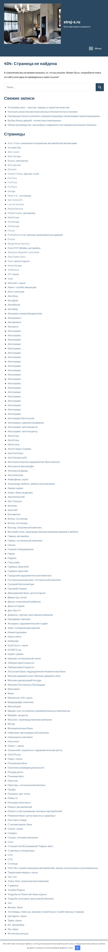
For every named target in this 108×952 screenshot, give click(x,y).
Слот (10, 841)
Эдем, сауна (15, 920)
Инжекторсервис (17, 632)
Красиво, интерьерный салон (24, 658)
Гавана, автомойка (18, 536)
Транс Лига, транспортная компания (28, 880)
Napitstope (13, 217)
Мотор (11, 723)
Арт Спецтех (15, 501)
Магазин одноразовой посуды (24, 680)
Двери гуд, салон (17, 597)
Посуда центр (15, 771)
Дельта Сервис (16, 605)
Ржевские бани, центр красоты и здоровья (31, 815)
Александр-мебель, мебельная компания (31, 483)
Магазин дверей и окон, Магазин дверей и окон (34, 675)
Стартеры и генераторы (21, 850)
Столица (13, 863)
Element (12, 169)
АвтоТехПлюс (15, 453)
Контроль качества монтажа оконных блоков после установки (42, 111)
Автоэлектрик (15, 475)
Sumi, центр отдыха (18, 261)
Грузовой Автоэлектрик (21, 584)
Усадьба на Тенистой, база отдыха (27, 894)
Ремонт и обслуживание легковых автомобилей (35, 811)
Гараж (11, 553)
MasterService (15, 208)
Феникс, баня (15, 907)
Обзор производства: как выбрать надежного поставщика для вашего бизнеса (52, 124)
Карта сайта (14, 636)
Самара (12, 832)
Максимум (14, 688)
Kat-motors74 (15, 199)
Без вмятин (14, 514)
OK (77, 948)
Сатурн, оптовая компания (23, 837)
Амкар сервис (15, 488)
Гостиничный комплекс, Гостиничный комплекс (34, 579)
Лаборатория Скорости (21, 662)
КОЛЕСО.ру (14, 649)
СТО (10, 854)
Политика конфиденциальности (26, 767)
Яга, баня (13, 929)
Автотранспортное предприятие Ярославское (34, 461)
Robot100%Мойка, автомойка (24, 247)
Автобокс (13, 295)
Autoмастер (14, 147)
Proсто (11, 239)
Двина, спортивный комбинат (24, 601)
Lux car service (16, 204)
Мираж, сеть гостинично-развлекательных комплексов (39, 710)
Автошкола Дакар (18, 470)
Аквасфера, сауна (18, 479)
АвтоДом (13, 300)
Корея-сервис (16, 653)
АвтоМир (13, 308)
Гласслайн (14, 562)
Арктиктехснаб (16, 496)
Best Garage (14, 156)
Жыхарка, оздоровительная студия (28, 623)
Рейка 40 (13, 798)
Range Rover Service (18, 243)
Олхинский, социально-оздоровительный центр (35, 750)
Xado (10, 278)
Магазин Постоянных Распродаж (26, 684)
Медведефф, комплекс (21, 702)
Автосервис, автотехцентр (23, 426)
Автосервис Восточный (21, 418)
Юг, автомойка (16, 924)
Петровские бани (17, 763)
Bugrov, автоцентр (18, 160)
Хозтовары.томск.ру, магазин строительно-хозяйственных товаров (46, 911)
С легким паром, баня (20, 824)
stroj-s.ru (72, 21)
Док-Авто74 (14, 610)
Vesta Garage (15, 265)
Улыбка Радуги (16, 889)
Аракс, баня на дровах (20, 492)
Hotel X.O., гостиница (19, 195)
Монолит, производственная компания (30, 719)
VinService (13, 269)
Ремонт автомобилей (20, 806)
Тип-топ (12, 876)
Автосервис (14, 330)
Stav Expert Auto (16, 256)
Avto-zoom (13, 151)
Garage (11, 191)
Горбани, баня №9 (18, 570)
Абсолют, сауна (16, 282)
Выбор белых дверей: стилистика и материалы (34, 120)
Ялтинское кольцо (18, 933)
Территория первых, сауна (23, 872)
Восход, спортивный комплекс (25, 527)
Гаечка (11, 544)
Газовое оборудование (21, 549)
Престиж (13, 780)
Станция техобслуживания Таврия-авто (30, 846)
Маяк (11, 693)
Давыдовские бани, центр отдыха (26, 592)
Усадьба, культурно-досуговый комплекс (31, 898)
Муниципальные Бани (20, 728)
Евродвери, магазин (19, 618)
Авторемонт (14, 317)
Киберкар (13, 640)
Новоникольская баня (20, 737)
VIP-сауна (13, 274)
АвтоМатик (14, 304)
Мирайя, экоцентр (18, 715)
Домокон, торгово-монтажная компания (30, 614)
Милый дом (14, 706)
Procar (11, 230)
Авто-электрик (16, 291)
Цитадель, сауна (17, 915)
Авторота (13, 326)
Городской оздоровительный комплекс (30, 575)
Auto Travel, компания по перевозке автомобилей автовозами (42, 143)
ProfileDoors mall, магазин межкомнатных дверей (35, 234)
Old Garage (13, 221)
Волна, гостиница (17, 518)
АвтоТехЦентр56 (17, 457)
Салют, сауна (15, 828)
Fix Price (12, 178)
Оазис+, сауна (16, 745)
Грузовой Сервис (17, 588)
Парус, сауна (15, 758)
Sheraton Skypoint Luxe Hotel (23, 252)
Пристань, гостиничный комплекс (26, 784)
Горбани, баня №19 (18, 566)
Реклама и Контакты (19, 802)
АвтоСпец (13, 435)
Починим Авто (16, 776)
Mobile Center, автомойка (21, 213)
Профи (12, 789)
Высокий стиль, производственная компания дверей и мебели (43, 531)
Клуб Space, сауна (18, 645)
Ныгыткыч (13, 741)
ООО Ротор (14, 754)
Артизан (12, 505)
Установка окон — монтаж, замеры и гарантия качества (39, 107)
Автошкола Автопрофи (21, 466)
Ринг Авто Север (17, 819)
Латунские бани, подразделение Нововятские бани (36, 671)
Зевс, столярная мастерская (24, 627)
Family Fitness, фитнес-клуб (23, 173)
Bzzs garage (14, 164)
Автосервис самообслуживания (26, 422)
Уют (10, 902)
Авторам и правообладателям (25, 313)
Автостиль (14, 444)
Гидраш (12, 557)
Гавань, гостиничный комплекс (25, 540)
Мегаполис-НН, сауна (20, 697)
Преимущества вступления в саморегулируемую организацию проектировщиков (54, 115)
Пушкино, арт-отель (19, 793)
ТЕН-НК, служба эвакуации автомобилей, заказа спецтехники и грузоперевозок (53, 867)
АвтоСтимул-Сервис (19, 448)
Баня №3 (13, 509)
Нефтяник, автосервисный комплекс (28, 732)
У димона (13, 885)
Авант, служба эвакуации (22, 287)
